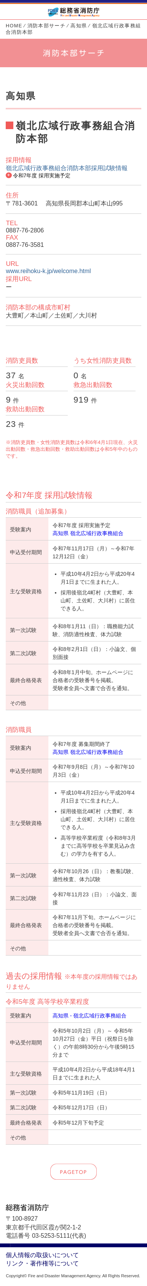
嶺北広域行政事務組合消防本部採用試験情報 (67, 168)
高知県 (78, 25)
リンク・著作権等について (42, 1263)
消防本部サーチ (46, 25)
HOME (14, 25)
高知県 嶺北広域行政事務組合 (88, 533)
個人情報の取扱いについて (42, 1255)
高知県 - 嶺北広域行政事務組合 (89, 1016)
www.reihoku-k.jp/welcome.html (48, 271)
